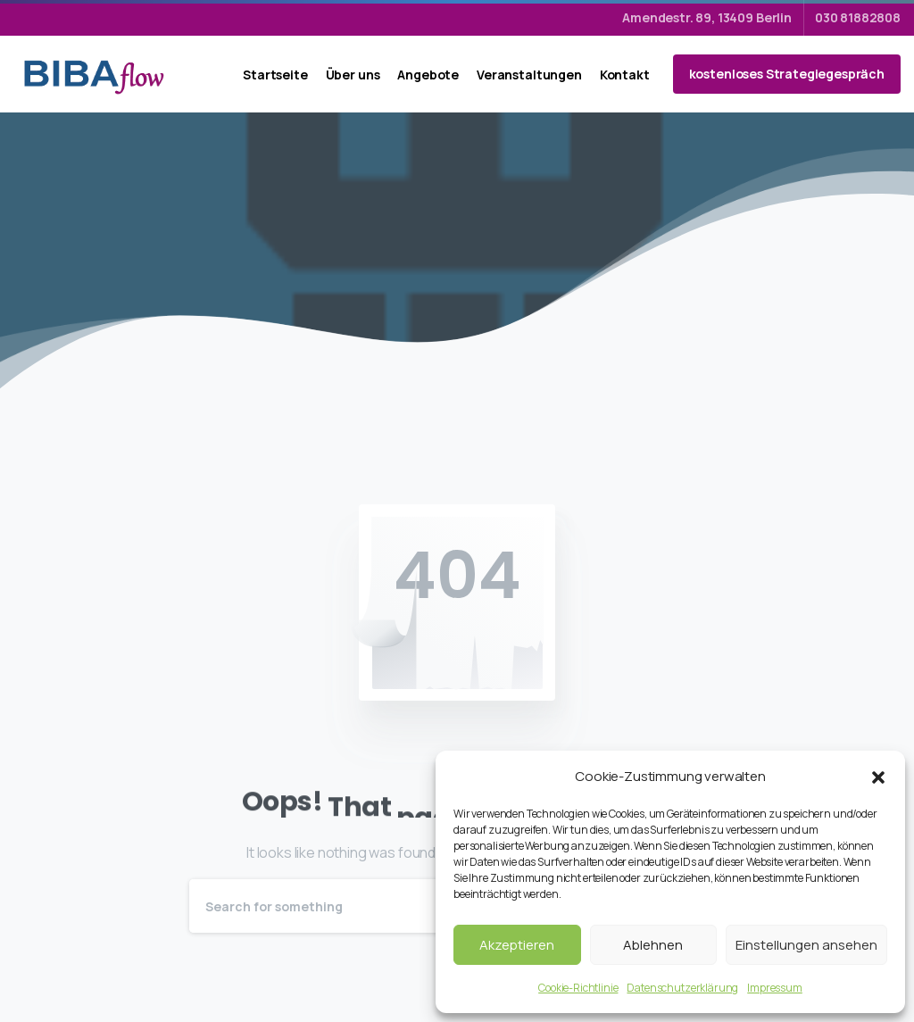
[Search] (433, 906)
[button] (878, 776)
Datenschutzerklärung (682, 987)
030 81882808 (858, 17)
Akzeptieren (516, 944)
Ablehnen (653, 944)
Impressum (774, 987)
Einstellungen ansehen (806, 944)
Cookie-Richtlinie (578, 987)
